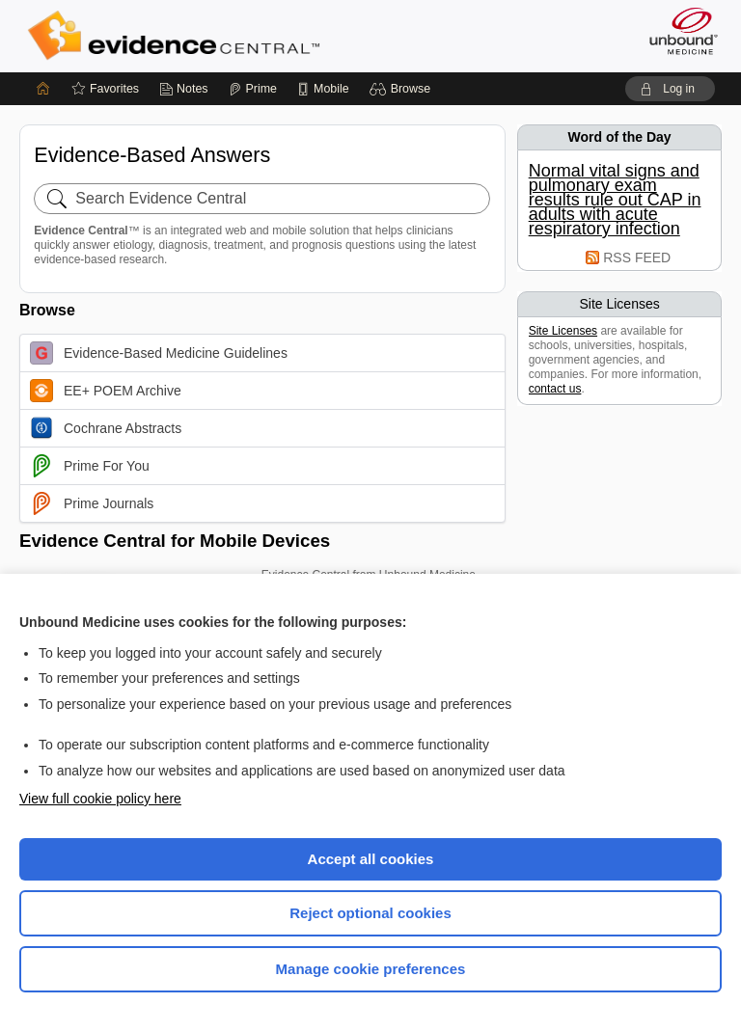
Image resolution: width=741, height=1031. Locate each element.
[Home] (43, 88)
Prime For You (90, 465)
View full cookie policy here (100, 798)
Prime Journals (91, 503)
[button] (403, 88)
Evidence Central (178, 36)
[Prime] (253, 88)
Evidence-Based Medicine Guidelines (159, 353)
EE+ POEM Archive (105, 390)
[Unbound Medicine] (677, 31)
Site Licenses (563, 331)
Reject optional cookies (370, 913)
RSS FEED (637, 257)
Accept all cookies (371, 859)
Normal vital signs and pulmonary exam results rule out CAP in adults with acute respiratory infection (615, 200)
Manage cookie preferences (371, 969)
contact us (555, 388)
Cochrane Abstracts (105, 428)
